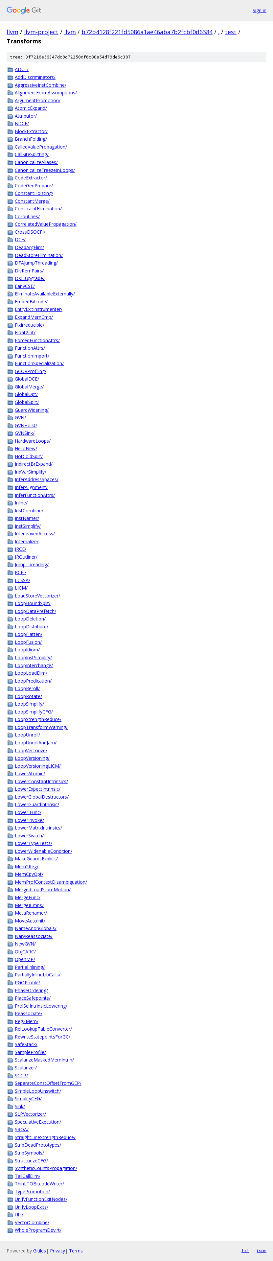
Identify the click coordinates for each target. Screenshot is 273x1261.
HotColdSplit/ (29, 456)
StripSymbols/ (29, 1153)
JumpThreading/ (32, 564)
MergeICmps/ (29, 905)
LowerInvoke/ (29, 820)
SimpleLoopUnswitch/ (38, 1091)
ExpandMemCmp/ (34, 317)
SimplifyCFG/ (28, 1098)
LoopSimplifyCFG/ (34, 712)
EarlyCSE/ (25, 286)
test (231, 32)
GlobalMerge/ (29, 387)
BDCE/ (22, 123)
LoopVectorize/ (31, 750)
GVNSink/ (24, 433)
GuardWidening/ (32, 410)
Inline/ (21, 503)
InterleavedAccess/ (35, 533)
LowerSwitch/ (29, 835)
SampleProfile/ (30, 1052)
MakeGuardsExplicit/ (36, 858)
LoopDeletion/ (30, 619)
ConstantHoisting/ (34, 193)
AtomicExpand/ (31, 108)
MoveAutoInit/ (30, 921)
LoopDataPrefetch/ (35, 611)
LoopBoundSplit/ (33, 603)
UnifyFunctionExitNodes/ (41, 1199)
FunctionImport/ (32, 356)
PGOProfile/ (27, 982)
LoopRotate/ (28, 696)
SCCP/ (21, 1075)
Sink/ (20, 1106)
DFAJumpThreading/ (36, 263)
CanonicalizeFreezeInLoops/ (45, 170)
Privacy (57, 1251)
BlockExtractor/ (31, 131)
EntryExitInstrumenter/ (38, 309)
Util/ (19, 1214)
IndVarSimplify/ (30, 472)
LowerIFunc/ (28, 812)
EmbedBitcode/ (31, 301)
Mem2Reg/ (26, 866)
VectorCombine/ (32, 1222)
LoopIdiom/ (27, 649)
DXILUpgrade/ (30, 278)
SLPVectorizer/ (30, 1114)
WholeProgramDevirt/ (38, 1230)
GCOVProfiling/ (30, 371)
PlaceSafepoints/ (33, 998)
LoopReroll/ (27, 688)
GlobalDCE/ (27, 379)
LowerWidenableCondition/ (43, 851)
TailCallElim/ (27, 1176)
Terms (76, 1251)
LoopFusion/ (28, 642)
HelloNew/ (26, 448)
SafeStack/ (26, 1044)
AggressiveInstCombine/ (40, 85)
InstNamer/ (27, 518)
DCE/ (20, 239)
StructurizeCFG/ (31, 1160)
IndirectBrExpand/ (34, 464)
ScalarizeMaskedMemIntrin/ (44, 1060)
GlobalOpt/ (26, 394)
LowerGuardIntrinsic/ (37, 804)
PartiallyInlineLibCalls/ (37, 974)
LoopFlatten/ (28, 634)
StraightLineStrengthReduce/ (45, 1137)
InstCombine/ (29, 510)
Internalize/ (26, 541)
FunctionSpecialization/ (39, 363)
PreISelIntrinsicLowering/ (41, 1006)
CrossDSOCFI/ (30, 232)
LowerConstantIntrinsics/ (41, 781)
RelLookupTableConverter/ (43, 1029)
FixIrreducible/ (29, 325)
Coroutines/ (27, 216)
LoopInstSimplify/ (33, 657)
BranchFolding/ (31, 139)
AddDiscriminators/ (35, 77)
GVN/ (20, 417)
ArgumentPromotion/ (37, 100)
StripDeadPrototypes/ (38, 1145)
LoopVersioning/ (32, 758)
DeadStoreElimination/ (39, 255)
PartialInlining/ (30, 967)
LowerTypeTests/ (33, 843)
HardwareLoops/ (33, 441)
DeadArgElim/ (29, 247)
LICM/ (21, 588)
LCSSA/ (22, 580)
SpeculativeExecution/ (38, 1122)
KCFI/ (20, 572)
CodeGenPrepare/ (34, 185)
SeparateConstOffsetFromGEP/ (48, 1083)
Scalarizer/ (26, 1067)
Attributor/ (26, 116)
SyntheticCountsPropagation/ (46, 1168)
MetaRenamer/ (31, 913)
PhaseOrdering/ (31, 990)
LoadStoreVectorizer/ (37, 596)
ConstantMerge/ (32, 201)
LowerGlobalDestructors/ (42, 797)
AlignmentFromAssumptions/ (46, 92)
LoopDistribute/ (31, 626)
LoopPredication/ (33, 681)
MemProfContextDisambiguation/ (51, 882)
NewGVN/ (25, 944)
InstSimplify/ (28, 526)
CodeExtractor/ (31, 178)
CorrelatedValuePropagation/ (46, 224)
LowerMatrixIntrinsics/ (38, 828)
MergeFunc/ (27, 897)
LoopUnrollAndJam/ (36, 742)
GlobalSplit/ (27, 402)
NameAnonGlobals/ (36, 928)
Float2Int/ (25, 332)
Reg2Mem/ (26, 1021)
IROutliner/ (26, 557)
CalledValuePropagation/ (41, 147)
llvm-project (41, 32)
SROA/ (22, 1129)
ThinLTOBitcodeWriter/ (39, 1183)
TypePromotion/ (32, 1191)
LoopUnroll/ (27, 735)
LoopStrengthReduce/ (38, 719)
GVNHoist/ (26, 425)
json (261, 1250)
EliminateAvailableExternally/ (45, 294)
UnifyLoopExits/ (31, 1207)
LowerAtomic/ (30, 773)
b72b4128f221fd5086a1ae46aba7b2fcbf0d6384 (147, 32)
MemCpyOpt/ (29, 874)
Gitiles (39, 1251)
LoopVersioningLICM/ (38, 766)
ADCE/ (22, 69)
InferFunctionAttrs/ (35, 495)
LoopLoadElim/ (31, 673)
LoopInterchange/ (34, 665)
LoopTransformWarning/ (41, 727)
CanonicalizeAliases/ (36, 162)
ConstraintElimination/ (38, 208)
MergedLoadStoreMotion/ (43, 889)
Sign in (259, 10)
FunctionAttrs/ (30, 348)
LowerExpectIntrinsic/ (37, 789)
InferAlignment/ (31, 487)
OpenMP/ (25, 959)
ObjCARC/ (25, 951)
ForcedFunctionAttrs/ (37, 340)
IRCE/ (20, 549)
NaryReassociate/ (34, 936)
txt (245, 1250)
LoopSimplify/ (29, 704)
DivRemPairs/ (29, 271)
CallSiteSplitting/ (32, 154)
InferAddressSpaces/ (36, 479)
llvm (12, 32)
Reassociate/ (28, 1013)
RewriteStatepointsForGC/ (42, 1037)
